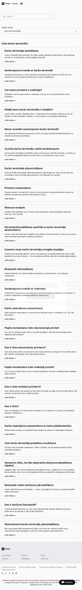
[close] (63, 281)
